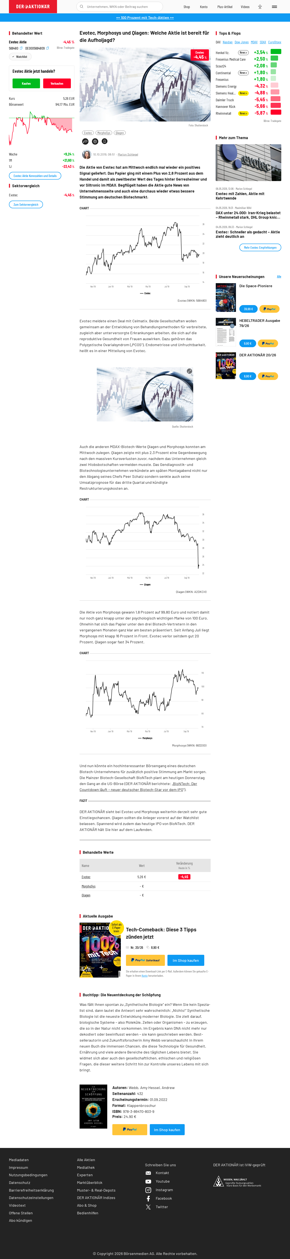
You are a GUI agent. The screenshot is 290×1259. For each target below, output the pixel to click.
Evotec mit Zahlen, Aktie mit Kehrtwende (240, 195)
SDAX (263, 42)
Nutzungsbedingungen (28, 1174)
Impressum (18, 1167)
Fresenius (222, 79)
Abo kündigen (20, 1220)
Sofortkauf (145, 960)
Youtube (157, 1181)
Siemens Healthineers (226, 93)
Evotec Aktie (18, 42)
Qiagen (120, 133)
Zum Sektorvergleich (26, 204)
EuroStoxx (274, 42)
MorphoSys (103, 133)
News (243, 52)
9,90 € (247, 343)
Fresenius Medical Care (231, 59)
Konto (145, 975)
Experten (85, 1174)
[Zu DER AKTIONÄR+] (225, 6)
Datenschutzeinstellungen (31, 1197)
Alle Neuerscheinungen (274, 276)
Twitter (156, 1206)
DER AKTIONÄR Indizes (96, 1197)
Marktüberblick (89, 1182)
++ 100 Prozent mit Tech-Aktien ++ (145, 17)
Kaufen (26, 83)
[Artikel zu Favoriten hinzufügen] (104, 141)
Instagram (159, 1189)
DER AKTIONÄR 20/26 (257, 355)
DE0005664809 (37, 48)
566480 (15, 48)
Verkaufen (57, 83)
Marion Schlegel (128, 154)
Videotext (17, 1205)
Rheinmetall (223, 113)
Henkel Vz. (222, 52)
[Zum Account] (203, 6)
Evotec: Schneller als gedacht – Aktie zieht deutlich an (248, 234)
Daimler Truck (225, 100)
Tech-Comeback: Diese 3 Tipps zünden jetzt (161, 933)
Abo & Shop (87, 1205)
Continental (223, 73)
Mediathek (86, 1167)
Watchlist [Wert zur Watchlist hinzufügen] (21, 56)
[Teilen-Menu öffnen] (85, 141)
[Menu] (273, 6)
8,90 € (247, 376)
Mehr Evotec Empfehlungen (260, 247)
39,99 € (248, 309)
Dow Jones (242, 42)
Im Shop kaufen (186, 960)
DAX (218, 42)
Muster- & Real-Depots (96, 1190)
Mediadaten (19, 1159)
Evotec (88, 133)
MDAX (254, 42)
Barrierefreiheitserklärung (31, 1190)
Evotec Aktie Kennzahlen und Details (35, 176)
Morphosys (189, 745)
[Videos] (245, 6)
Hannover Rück (225, 106)
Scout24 (221, 66)
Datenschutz (19, 1182)
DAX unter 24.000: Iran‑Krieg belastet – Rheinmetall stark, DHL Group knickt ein (248, 215)
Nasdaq (228, 42)
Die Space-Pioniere (255, 285)
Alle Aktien (86, 1159)
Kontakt (157, 1172)
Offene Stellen (21, 1212)
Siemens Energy (226, 86)
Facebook (158, 1198)
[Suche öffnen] (81, 6)
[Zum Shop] (186, 6)
